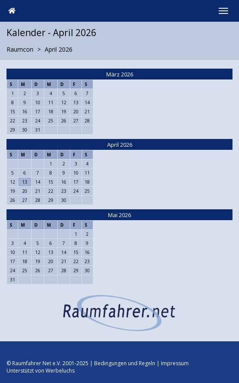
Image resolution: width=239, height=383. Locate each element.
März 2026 (119, 74)
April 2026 (119, 145)
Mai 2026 (119, 215)
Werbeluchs (60, 370)
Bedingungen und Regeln (124, 363)
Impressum (175, 363)
